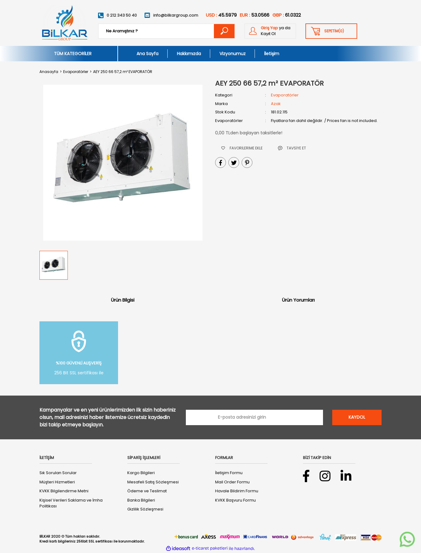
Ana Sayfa (147, 54)
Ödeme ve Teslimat (147, 491)
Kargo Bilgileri (141, 473)
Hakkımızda (189, 54)
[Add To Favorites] (242, 148)
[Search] (166, 31)
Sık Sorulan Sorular (58, 473)
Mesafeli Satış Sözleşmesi (153, 482)
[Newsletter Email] (254, 417)
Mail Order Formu (232, 482)
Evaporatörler (285, 95)
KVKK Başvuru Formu (235, 500)
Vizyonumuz (232, 54)
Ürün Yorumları (298, 300)
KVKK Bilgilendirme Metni (63, 491)
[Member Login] (270, 31)
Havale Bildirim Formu (236, 491)
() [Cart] (334, 31)
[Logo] (64, 23)
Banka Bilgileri (141, 500)
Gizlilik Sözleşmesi (145, 509)
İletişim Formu (229, 473)
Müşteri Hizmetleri (57, 482)
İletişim (271, 54)
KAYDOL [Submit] (357, 417)
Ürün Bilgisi (122, 300)
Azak (276, 104)
